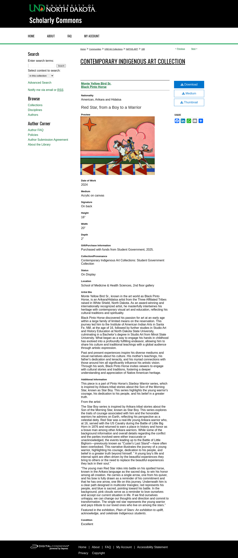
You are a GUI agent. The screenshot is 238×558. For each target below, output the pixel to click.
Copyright (98, 553)
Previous (181, 49)
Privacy (83, 553)
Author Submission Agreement (48, 139)
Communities (95, 49)
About (96, 547)
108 (143, 49)
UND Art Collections (113, 49)
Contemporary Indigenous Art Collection (132, 61)
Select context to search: (44, 70)
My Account (124, 547)
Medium (189, 93)
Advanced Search (39, 82)
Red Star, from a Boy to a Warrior (111, 107)
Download (189, 84)
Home (83, 49)
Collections (35, 105)
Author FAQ (36, 130)
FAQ (108, 547)
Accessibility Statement (152, 547)
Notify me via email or (45, 90)
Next (193, 49)
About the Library (39, 144)
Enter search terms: (41, 60)
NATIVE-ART (132, 49)
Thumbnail (189, 102)
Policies (33, 134)
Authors (33, 114)
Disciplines (35, 110)
